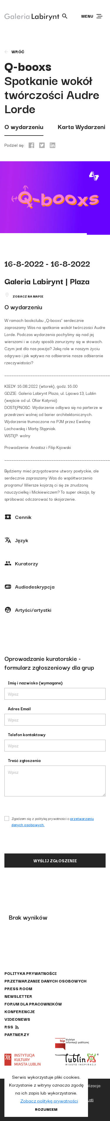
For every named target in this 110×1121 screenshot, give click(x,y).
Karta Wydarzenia (83, 126)
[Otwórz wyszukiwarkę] (65, 16)
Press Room (18, 988)
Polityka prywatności (30, 973)
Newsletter (18, 996)
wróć (14, 51)
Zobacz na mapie (28, 296)
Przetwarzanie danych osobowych (45, 981)
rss (8, 1026)
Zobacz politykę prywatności (49, 1100)
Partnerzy (16, 1034)
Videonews (17, 1019)
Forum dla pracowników (33, 1003)
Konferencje (19, 1011)
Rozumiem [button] (46, 1109)
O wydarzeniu (23, 126)
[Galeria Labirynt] (27, 16)
